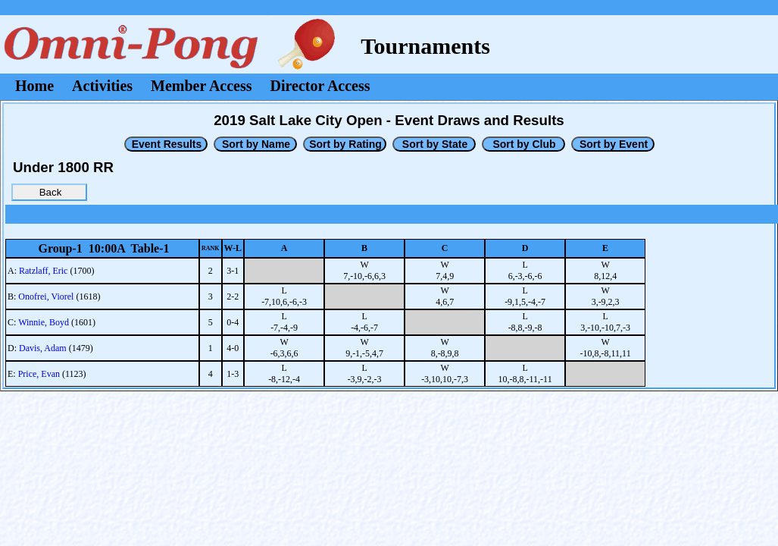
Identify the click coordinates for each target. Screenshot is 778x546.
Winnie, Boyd (43, 322)
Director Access (320, 85)
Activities (102, 85)
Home (34, 85)
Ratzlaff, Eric (43, 270)
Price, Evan (39, 374)
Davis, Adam (43, 348)
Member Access (201, 85)
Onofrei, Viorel (45, 296)
